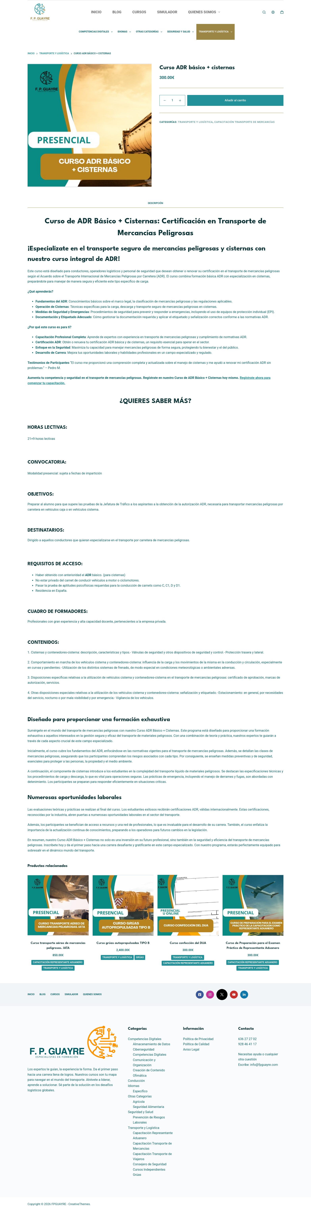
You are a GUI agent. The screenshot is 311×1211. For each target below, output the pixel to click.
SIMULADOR (167, 12)
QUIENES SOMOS (205, 12)
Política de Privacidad (198, 1039)
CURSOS (139, 12)
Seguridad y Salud (181, 31)
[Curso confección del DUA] (188, 905)
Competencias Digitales (96, 31)
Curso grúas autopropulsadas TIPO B (123, 943)
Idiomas (125, 31)
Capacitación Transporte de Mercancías (244, 121)
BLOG (116, 12)
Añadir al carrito (235, 100)
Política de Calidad (196, 1044)
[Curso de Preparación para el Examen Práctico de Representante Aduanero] (253, 905)
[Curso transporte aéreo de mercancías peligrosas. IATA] (58, 905)
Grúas (140, 957)
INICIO (96, 12)
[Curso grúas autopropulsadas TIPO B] (123, 905)
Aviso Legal (191, 1049)
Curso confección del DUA (188, 943)
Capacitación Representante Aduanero (57, 962)
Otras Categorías (150, 31)
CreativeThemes (79, 1204)
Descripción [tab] (155, 203)
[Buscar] (264, 12)
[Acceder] (273, 12)
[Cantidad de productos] (172, 100)
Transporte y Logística (216, 31)
